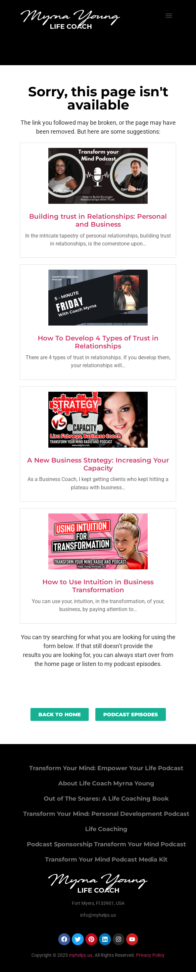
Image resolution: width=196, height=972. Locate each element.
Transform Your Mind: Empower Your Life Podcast (106, 768)
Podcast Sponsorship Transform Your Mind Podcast (106, 844)
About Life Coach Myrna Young (106, 783)
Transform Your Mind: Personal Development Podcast (106, 813)
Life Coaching (106, 829)
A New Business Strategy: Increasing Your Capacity (98, 464)
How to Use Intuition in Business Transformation (98, 586)
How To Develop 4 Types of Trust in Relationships (98, 342)
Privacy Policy (150, 955)
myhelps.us (80, 955)
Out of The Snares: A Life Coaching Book (106, 798)
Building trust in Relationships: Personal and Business (98, 220)
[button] (169, 15)
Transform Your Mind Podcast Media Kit (106, 859)
